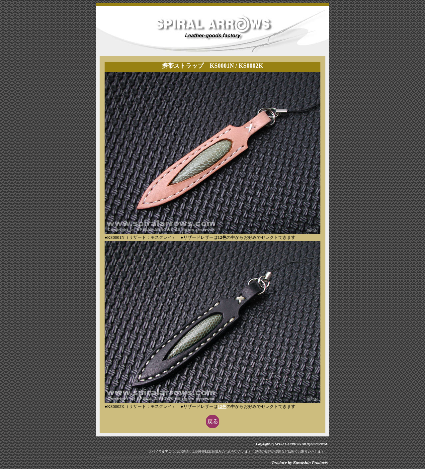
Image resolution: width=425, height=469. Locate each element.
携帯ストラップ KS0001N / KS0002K (212, 65)
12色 (222, 406)
